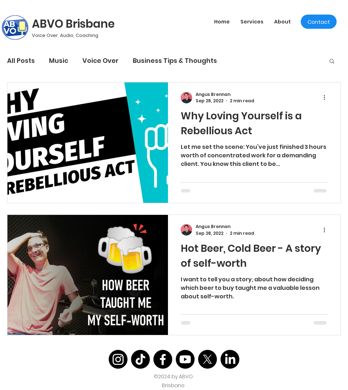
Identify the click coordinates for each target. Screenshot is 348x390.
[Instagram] (118, 359)
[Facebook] (162, 359)
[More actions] (326, 97)
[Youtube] (185, 359)
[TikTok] (140, 359)
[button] (331, 61)
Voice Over (100, 60)
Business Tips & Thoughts (175, 60)
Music (58, 60)
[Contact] (319, 22)
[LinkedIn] (230, 359)
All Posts (21, 60)
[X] (207, 359)
